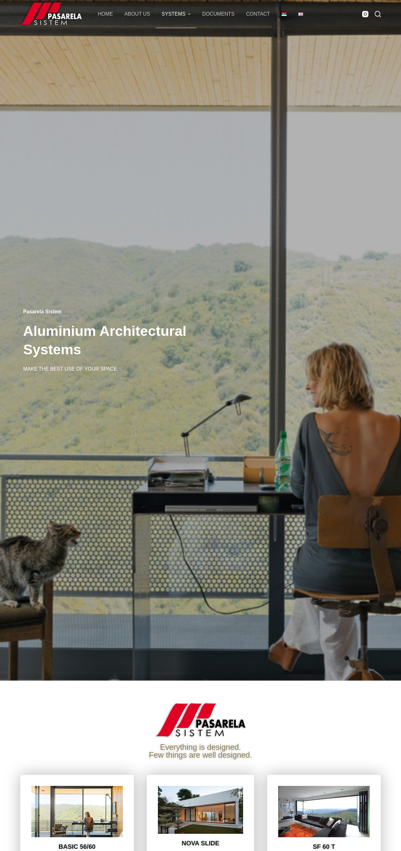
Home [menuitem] (105, 14)
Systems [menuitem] (177, 14)
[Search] (378, 14)
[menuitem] (284, 14)
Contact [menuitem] (258, 14)
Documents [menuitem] (218, 14)
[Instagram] (365, 14)
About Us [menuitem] (137, 14)
